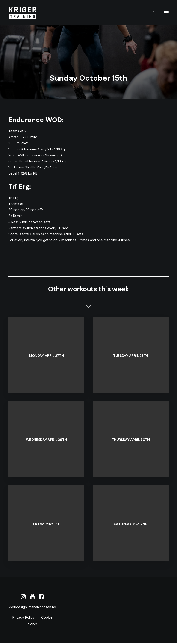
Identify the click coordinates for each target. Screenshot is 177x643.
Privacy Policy (23, 617)
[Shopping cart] (152, 13)
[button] (166, 12)
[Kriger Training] (22, 12)
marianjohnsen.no (42, 607)
